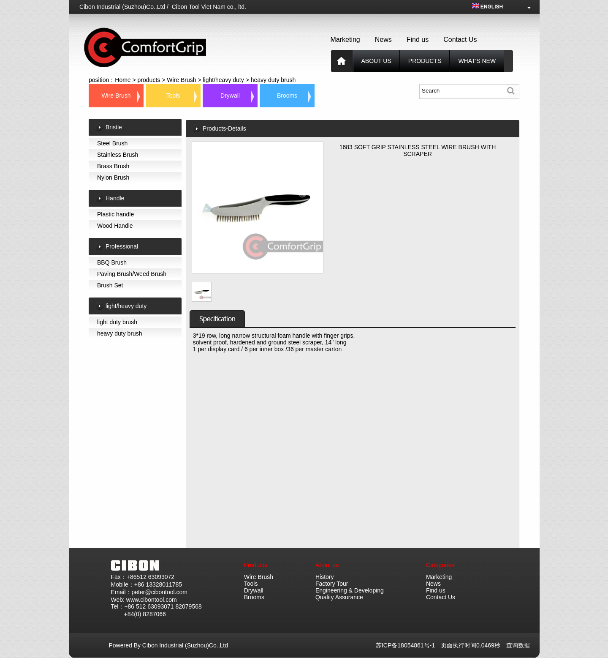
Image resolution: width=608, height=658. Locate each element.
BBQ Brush (112, 262)
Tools (173, 95)
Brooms (287, 95)
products (425, 60)
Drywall (230, 95)
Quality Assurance (339, 597)
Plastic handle (115, 214)
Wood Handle (115, 225)
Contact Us (460, 39)
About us (376, 60)
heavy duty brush (273, 79)
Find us (418, 39)
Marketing (345, 39)
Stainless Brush (117, 154)
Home (122, 79)
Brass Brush (113, 166)
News (383, 39)
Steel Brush (112, 143)
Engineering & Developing (349, 590)
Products (255, 565)
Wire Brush (181, 79)
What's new (477, 60)
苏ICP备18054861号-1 (408, 645)
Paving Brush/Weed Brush (131, 273)
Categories (440, 565)
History (324, 576)
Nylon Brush (113, 177)
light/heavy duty (223, 79)
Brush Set (110, 285)
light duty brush (117, 322)
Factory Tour (331, 583)
